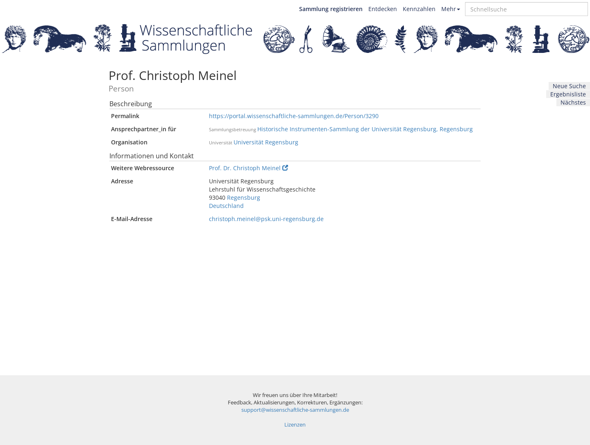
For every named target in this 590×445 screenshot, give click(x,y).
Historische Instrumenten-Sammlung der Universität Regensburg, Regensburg (365, 129)
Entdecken (382, 9)
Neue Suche (569, 86)
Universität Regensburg (266, 142)
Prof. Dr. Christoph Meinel (248, 168)
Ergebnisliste (568, 94)
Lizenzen (295, 424)
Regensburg (243, 197)
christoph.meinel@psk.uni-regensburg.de (266, 219)
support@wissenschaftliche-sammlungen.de (295, 409)
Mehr (450, 9)
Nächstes (573, 102)
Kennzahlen (419, 9)
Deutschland (226, 206)
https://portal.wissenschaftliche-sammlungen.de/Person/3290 (294, 116)
